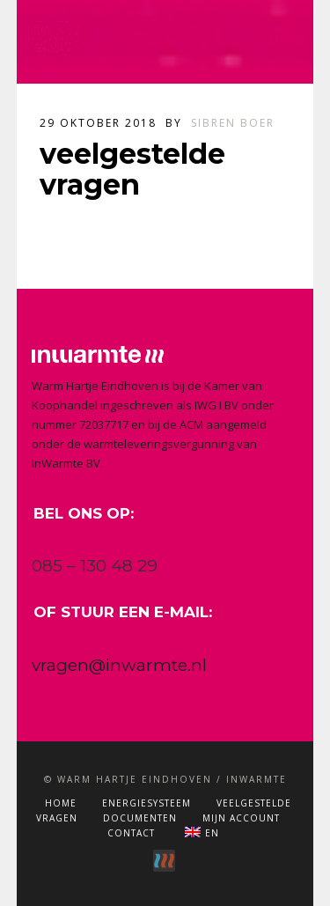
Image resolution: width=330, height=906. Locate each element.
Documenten (140, 818)
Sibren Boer (233, 122)
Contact (131, 833)
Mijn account (241, 818)
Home (61, 803)
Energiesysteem (146, 803)
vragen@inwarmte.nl (119, 665)
